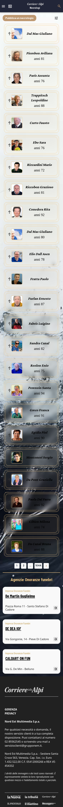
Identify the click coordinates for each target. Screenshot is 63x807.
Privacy (10, 713)
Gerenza (11, 709)
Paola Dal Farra (39, 499)
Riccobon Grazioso (39, 187)
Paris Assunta (39, 75)
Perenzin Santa (39, 388)
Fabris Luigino (39, 323)
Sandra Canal (39, 343)
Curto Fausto (39, 123)
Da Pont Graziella (39, 480)
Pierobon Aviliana (39, 53)
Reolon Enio (39, 365)
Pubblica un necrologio (19, 17)
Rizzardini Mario (39, 165)
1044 (38, 565)
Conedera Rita (39, 209)
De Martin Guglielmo (20, 596)
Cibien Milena (39, 522)
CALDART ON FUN (17, 658)
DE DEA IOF (13, 628)
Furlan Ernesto (39, 299)
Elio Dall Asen (39, 254)
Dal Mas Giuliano (39, 34)
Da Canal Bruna (39, 544)
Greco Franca (39, 410)
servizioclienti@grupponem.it (23, 745)
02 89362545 (13, 741)
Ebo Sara (39, 142)
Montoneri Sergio (39, 457)
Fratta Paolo (39, 279)
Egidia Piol (39, 432)
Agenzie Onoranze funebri (31, 579)
